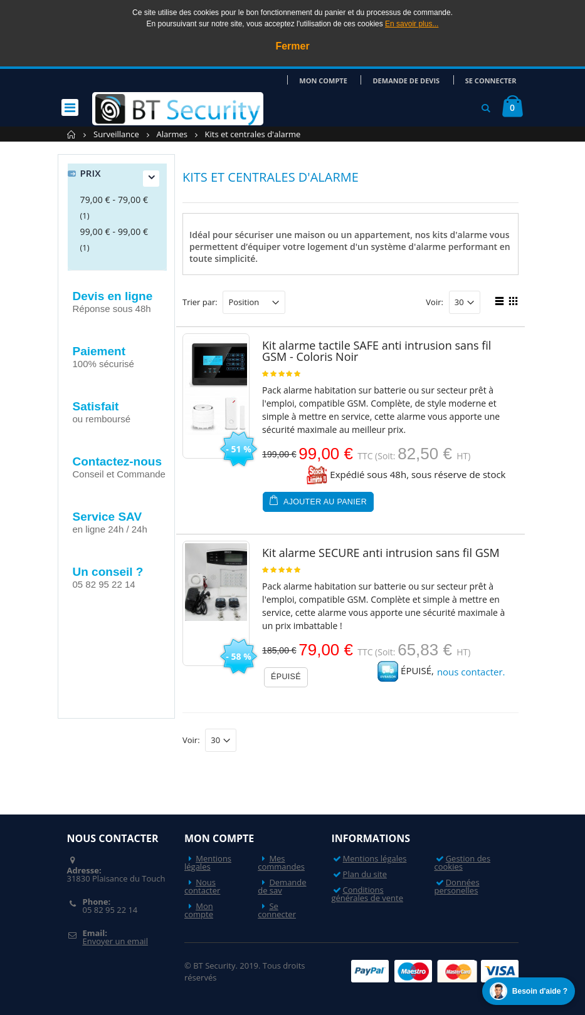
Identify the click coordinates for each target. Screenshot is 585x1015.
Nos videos (103, 686)
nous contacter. (471, 671)
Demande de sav (282, 886)
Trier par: (200, 302)
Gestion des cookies (462, 862)
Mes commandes (281, 862)
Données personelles (456, 886)
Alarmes (171, 134)
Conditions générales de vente (367, 893)
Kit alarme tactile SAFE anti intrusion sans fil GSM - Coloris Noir (376, 351)
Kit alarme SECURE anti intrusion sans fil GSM (381, 552)
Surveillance (116, 134)
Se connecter (493, 80)
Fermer (292, 46)
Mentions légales (207, 862)
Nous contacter (202, 886)
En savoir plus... (411, 23)
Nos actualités (111, 631)
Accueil (71, 134)
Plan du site (365, 874)
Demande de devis (411, 80)
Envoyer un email (114, 941)
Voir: (434, 302)
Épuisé (286, 676)
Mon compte (332, 80)
